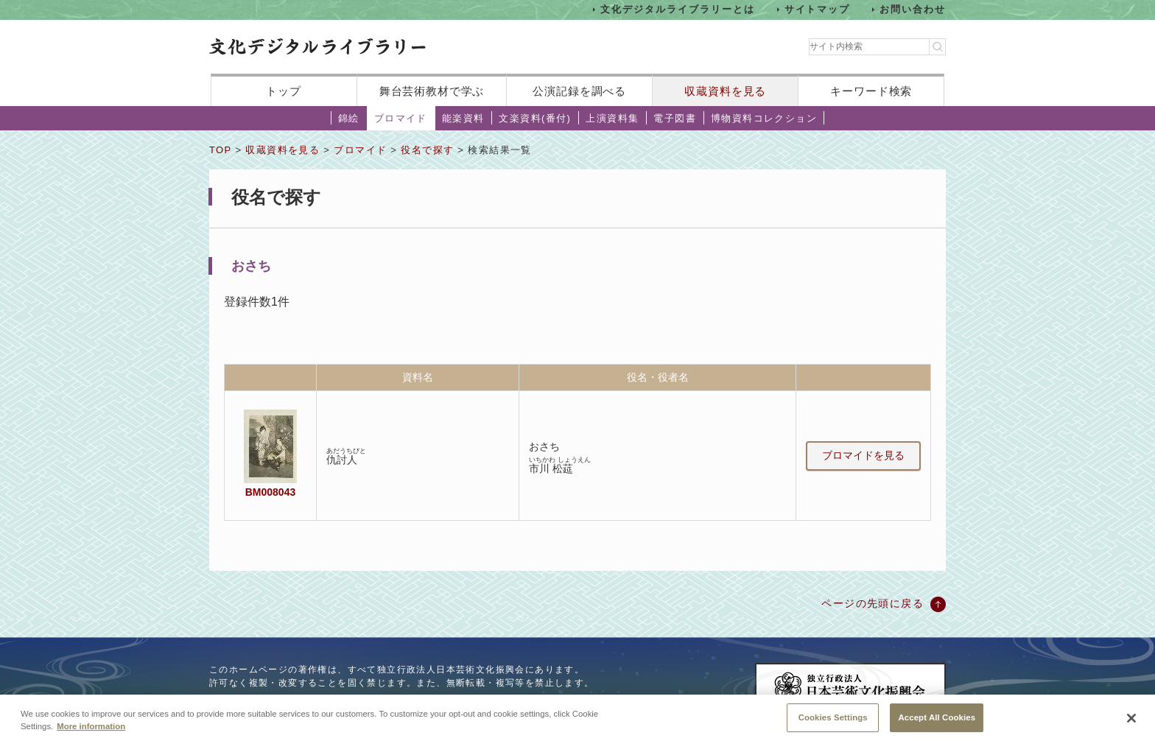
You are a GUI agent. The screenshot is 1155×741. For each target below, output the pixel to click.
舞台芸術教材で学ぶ (432, 91)
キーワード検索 (871, 91)
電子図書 (674, 118)
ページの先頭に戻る (872, 603)
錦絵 (348, 118)
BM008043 (270, 492)
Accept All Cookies (936, 721)
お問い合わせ (913, 9)
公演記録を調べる (579, 91)
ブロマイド (400, 118)
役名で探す (427, 149)
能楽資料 (463, 118)
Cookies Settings (833, 721)
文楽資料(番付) (535, 118)
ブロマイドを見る (863, 455)
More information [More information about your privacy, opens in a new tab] (91, 730)
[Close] (1131, 723)
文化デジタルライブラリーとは (677, 9)
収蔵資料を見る (725, 91)
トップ (283, 91)
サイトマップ (817, 9)
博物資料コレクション (764, 118)
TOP (220, 149)
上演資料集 (612, 118)
